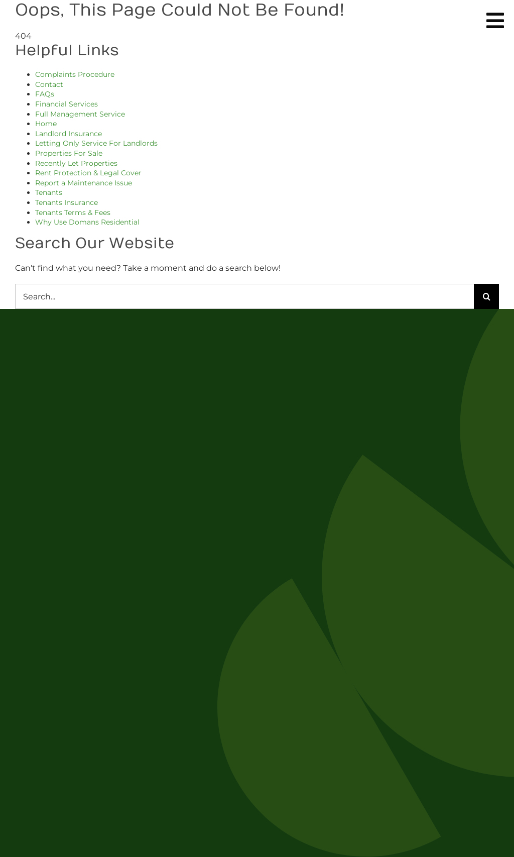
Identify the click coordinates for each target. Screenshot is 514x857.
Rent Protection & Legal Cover (88, 172)
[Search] (486, 296)
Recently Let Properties (76, 163)
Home (46, 123)
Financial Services (66, 104)
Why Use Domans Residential (87, 222)
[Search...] (244, 296)
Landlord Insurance (68, 133)
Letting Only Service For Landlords (96, 143)
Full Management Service (80, 114)
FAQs (44, 93)
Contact (49, 84)
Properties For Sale (68, 153)
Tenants (48, 192)
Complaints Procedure (74, 74)
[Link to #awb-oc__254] (495, 21)
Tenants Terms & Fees (72, 212)
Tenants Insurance (66, 202)
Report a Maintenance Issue (83, 182)
